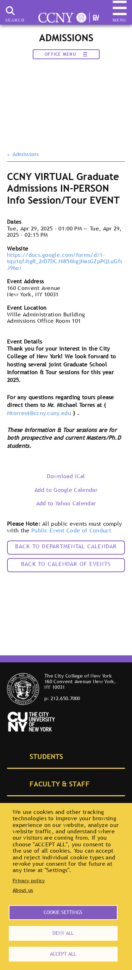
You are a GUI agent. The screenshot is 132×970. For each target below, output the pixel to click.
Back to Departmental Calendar (66, 546)
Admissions (26, 154)
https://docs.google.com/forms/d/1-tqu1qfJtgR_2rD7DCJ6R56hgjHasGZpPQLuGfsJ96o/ (64, 261)
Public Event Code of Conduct (71, 530)
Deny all (63, 933)
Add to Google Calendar (66, 490)
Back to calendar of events (66, 564)
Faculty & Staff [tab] (52, 783)
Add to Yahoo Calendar (66, 503)
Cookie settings (63, 912)
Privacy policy (29, 880)
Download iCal (66, 476)
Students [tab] (38, 755)
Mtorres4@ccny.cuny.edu (39, 413)
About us (23, 890)
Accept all (63, 954)
